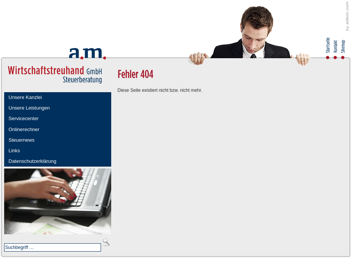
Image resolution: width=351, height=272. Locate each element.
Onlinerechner (24, 129)
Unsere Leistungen (29, 108)
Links (14, 150)
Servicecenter (24, 118)
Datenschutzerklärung (32, 161)
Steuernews (22, 140)
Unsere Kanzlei (25, 97)
